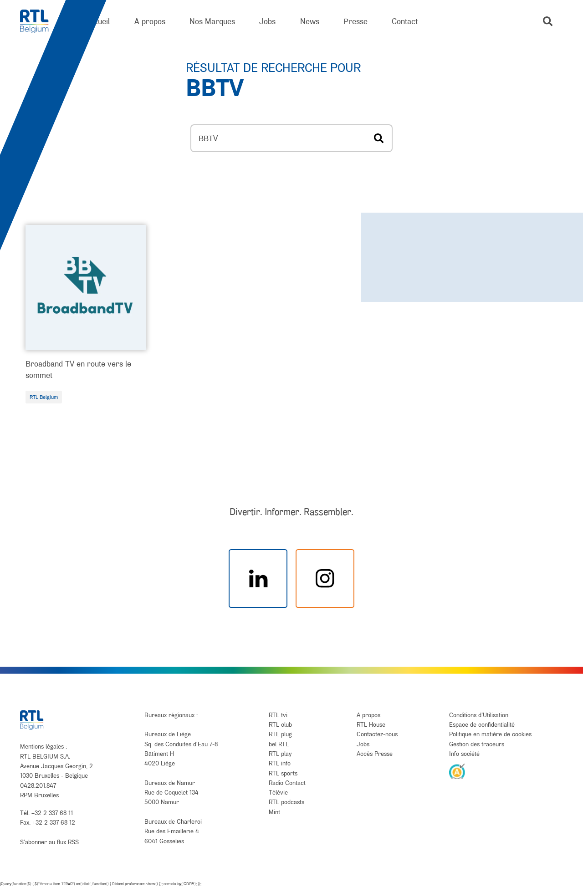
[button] (547, 21)
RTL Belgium (44, 397)
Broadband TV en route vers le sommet (78, 369)
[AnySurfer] (457, 771)
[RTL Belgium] (40, 22)
